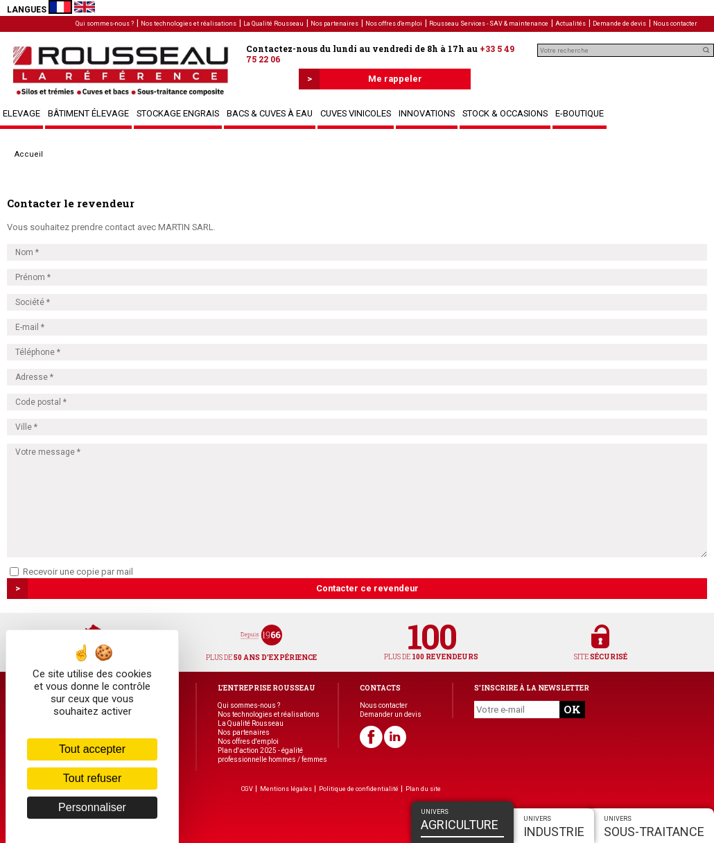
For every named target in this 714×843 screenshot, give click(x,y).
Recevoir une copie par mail (71, 571)
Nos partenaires (334, 23)
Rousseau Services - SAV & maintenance (488, 23)
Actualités (570, 23)
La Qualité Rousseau (273, 23)
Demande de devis (619, 23)
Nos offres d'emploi (393, 23)
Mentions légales (286, 788)
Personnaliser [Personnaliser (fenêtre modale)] (92, 807)
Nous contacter (675, 23)
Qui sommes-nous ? (105, 23)
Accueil (29, 154)
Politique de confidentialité (359, 788)
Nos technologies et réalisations (188, 23)
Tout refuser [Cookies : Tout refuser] (92, 778)
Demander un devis (390, 714)
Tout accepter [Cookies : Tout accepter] (92, 749)
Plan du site (423, 788)
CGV (247, 788)
